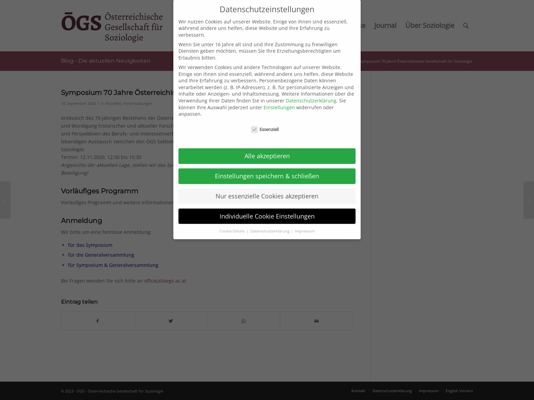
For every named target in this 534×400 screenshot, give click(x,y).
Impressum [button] (305, 225)
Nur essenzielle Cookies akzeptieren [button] (267, 190)
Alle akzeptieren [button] (267, 150)
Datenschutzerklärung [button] (270, 225)
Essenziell (265, 124)
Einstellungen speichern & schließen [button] (267, 170)
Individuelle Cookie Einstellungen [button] (267, 210)
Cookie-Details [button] (232, 225)
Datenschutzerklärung (311, 95)
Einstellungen (279, 101)
